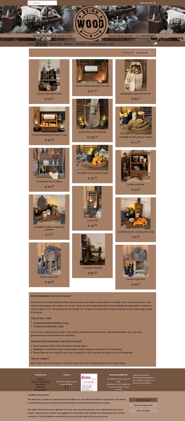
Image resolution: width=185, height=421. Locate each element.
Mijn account (148, 2)
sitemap (83, 416)
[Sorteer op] (144, 52)
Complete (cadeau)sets (98, 43)
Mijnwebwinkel (118, 416)
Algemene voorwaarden (40, 382)
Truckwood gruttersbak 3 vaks (48, 326)
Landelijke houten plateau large (92, 173)
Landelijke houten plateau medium (136, 137)
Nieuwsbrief (80, 43)
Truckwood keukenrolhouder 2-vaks (49, 135)
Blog (112, 43)
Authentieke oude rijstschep (92, 132)
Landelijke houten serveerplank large (136, 231)
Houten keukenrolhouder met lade (92, 86)
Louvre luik (92, 220)
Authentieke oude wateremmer (135, 93)
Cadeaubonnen (55, 43)
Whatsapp (68, 43)
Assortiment (41, 43)
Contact (40, 379)
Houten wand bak (135, 184)
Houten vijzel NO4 (136, 279)
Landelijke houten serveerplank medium (49, 228)
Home (31, 43)
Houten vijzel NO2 (49, 277)
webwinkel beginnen (97, 416)
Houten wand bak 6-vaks (49, 93)
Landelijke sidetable (92, 267)
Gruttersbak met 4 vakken (49, 181)
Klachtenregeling (40, 389)
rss (88, 416)
